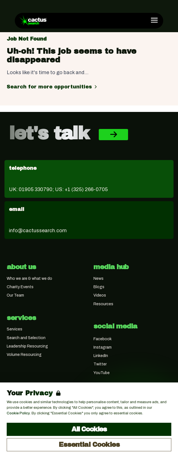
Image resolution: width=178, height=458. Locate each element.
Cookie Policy (18, 413)
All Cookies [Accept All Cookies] (89, 429)
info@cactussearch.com (38, 230)
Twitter (100, 364)
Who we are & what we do (29, 278)
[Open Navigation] (154, 20)
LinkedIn (100, 356)
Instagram (102, 347)
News (98, 278)
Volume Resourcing (24, 355)
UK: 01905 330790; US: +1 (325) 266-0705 (58, 189)
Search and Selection (26, 338)
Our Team (15, 295)
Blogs (98, 287)
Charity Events (20, 287)
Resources (103, 304)
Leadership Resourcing (27, 346)
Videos (99, 295)
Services (14, 329)
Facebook (102, 339)
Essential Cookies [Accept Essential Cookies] (89, 444)
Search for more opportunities (52, 87)
